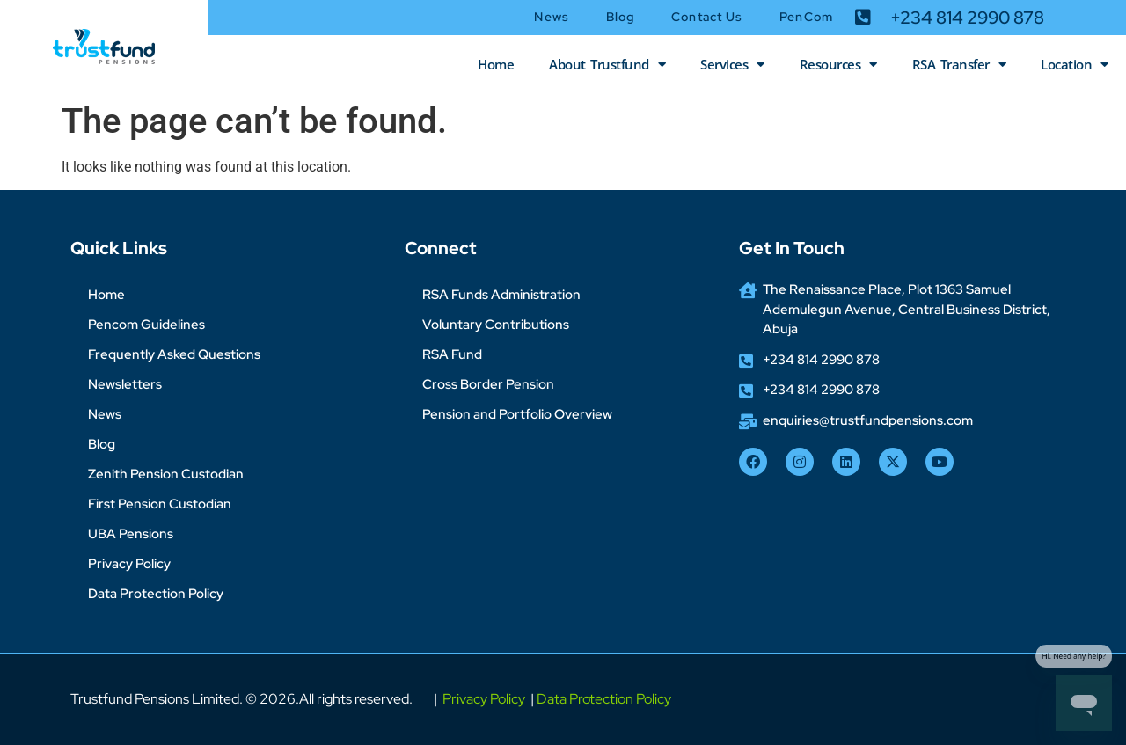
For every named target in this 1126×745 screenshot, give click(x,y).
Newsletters (125, 384)
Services (732, 64)
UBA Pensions (130, 534)
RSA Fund (452, 354)
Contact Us (706, 17)
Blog (620, 17)
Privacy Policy (129, 564)
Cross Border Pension (488, 384)
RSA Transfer (959, 64)
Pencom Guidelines (146, 324)
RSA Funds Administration (501, 294)
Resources (838, 64)
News (551, 17)
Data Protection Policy (155, 594)
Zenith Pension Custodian (166, 474)
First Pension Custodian (159, 504)
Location (1074, 64)
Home (496, 64)
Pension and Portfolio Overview (517, 414)
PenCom (806, 17)
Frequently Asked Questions (174, 354)
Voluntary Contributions (495, 324)
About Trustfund (607, 64)
